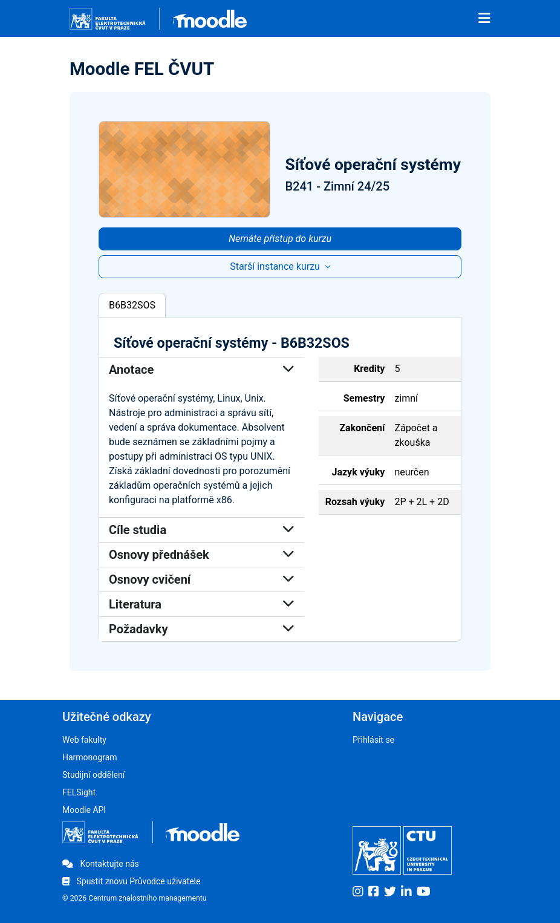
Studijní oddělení (93, 775)
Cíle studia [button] (202, 530)
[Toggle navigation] (484, 18)
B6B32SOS (132, 305)
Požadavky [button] (202, 629)
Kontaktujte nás (100, 864)
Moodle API (84, 810)
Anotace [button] (202, 369)
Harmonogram (89, 757)
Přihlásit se (373, 740)
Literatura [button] (202, 604)
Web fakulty (84, 740)
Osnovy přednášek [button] (202, 554)
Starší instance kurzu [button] (276, 266)
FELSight (79, 792)
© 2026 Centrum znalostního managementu (134, 898)
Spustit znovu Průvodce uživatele (131, 881)
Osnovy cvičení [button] (202, 579)
